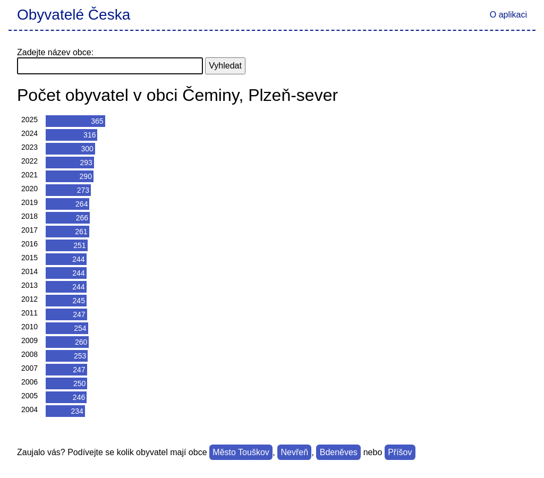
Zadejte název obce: (55, 52)
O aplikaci (508, 14)
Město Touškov (240, 452)
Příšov (400, 452)
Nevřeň (294, 452)
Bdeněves (339, 452)
